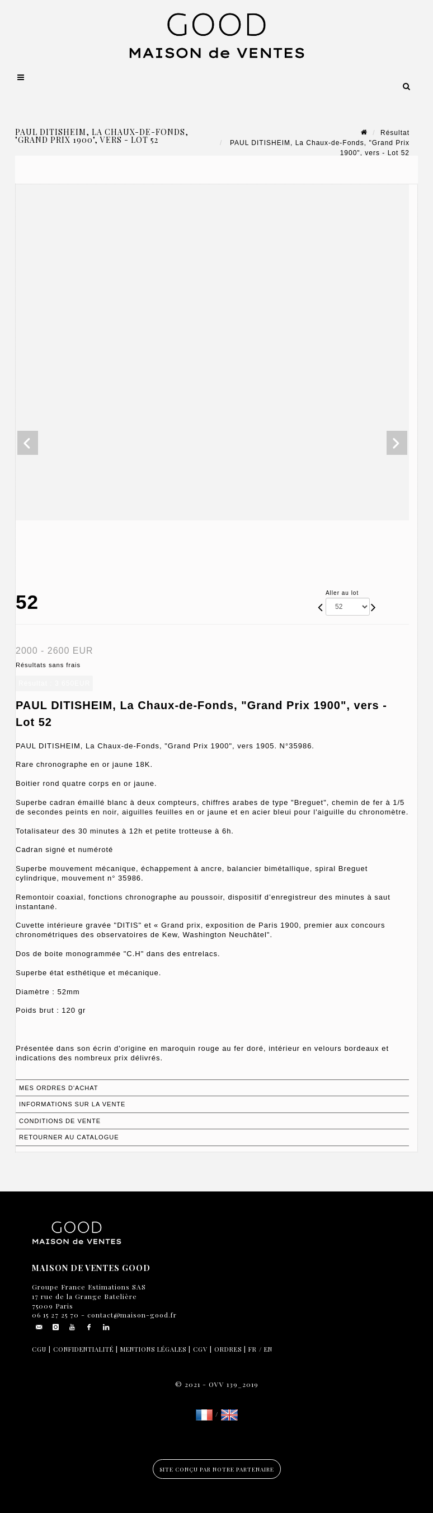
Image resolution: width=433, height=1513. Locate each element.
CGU (39, 1349)
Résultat (395, 133)
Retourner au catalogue (69, 1137)
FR (252, 1349)
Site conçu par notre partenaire (216, 1469)
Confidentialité (83, 1349)
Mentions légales (153, 1349)
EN (268, 1349)
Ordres (228, 1349)
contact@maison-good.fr (131, 1314)
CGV (200, 1349)
